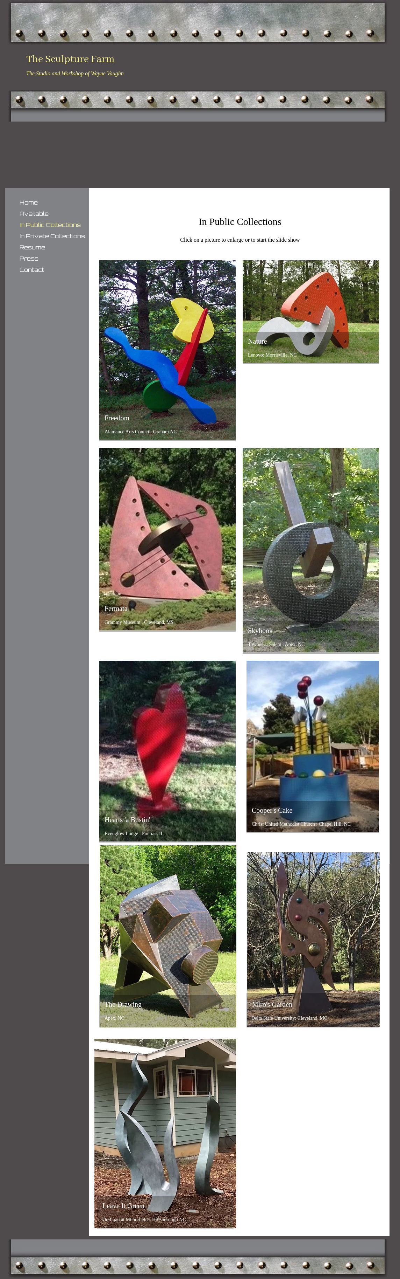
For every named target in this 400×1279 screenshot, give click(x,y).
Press (29, 258)
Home (29, 202)
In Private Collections (52, 236)
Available (34, 213)
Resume (32, 247)
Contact (32, 269)
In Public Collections (50, 224)
